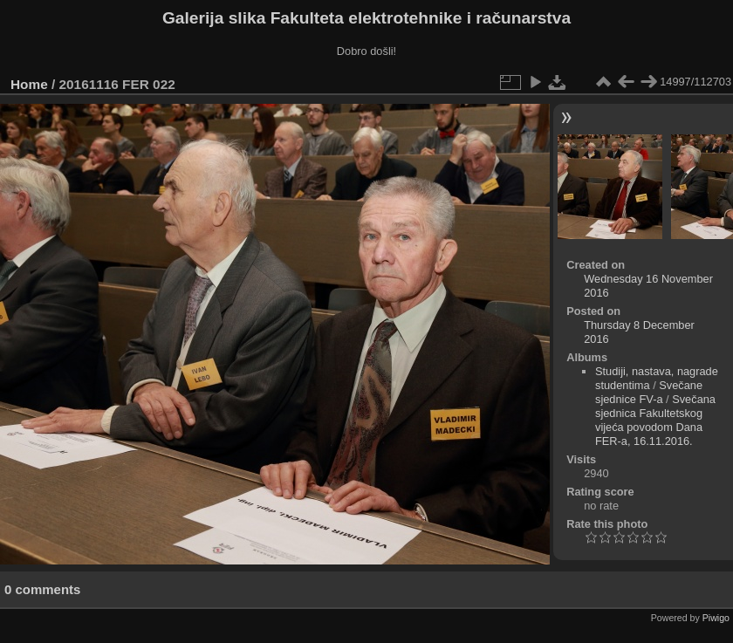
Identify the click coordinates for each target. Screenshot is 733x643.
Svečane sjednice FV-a (648, 392)
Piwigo (716, 617)
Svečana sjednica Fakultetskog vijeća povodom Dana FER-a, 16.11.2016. (655, 420)
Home (29, 84)
